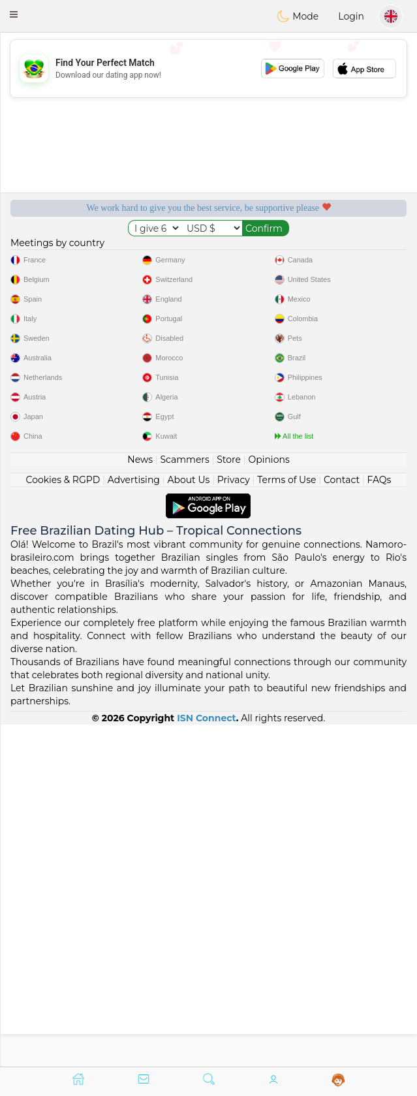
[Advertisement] (208, 68)
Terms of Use (286, 821)
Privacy (233, 821)
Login (351, 16)
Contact (342, 821)
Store (229, 801)
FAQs (379, 821)
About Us (188, 821)
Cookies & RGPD (63, 821)
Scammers (184, 801)
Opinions (268, 801)
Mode (297, 16)
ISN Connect (206, 1059)
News (140, 801)
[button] (13, 14)
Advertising (134, 821)
